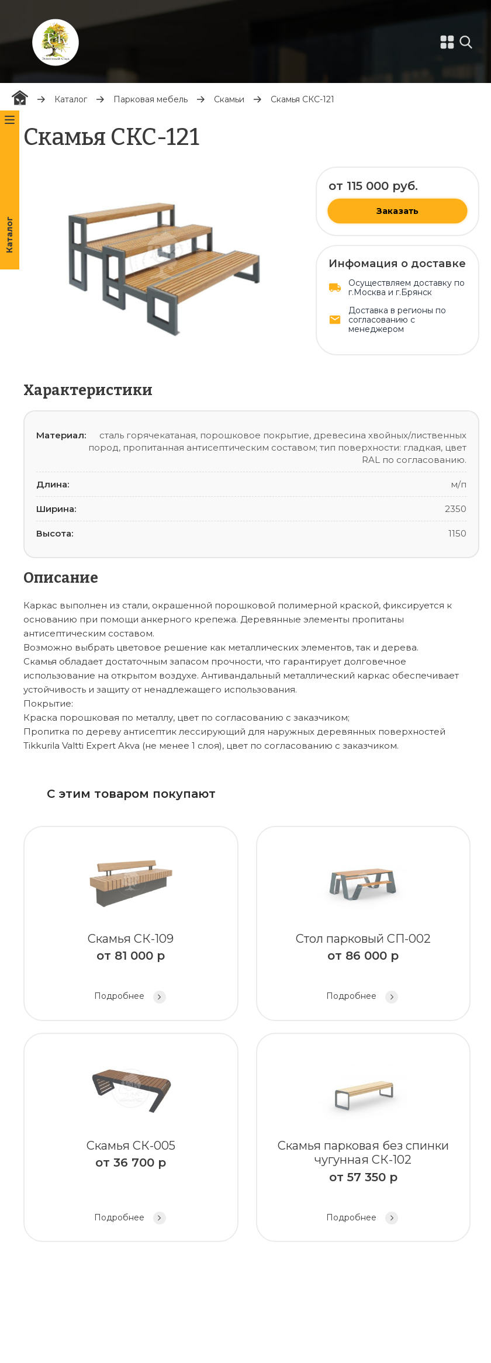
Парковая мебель (150, 99)
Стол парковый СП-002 (363, 925)
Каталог (70, 99)
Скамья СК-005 (131, 1138)
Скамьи (229, 99)
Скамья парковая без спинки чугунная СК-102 (363, 1138)
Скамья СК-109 (131, 925)
